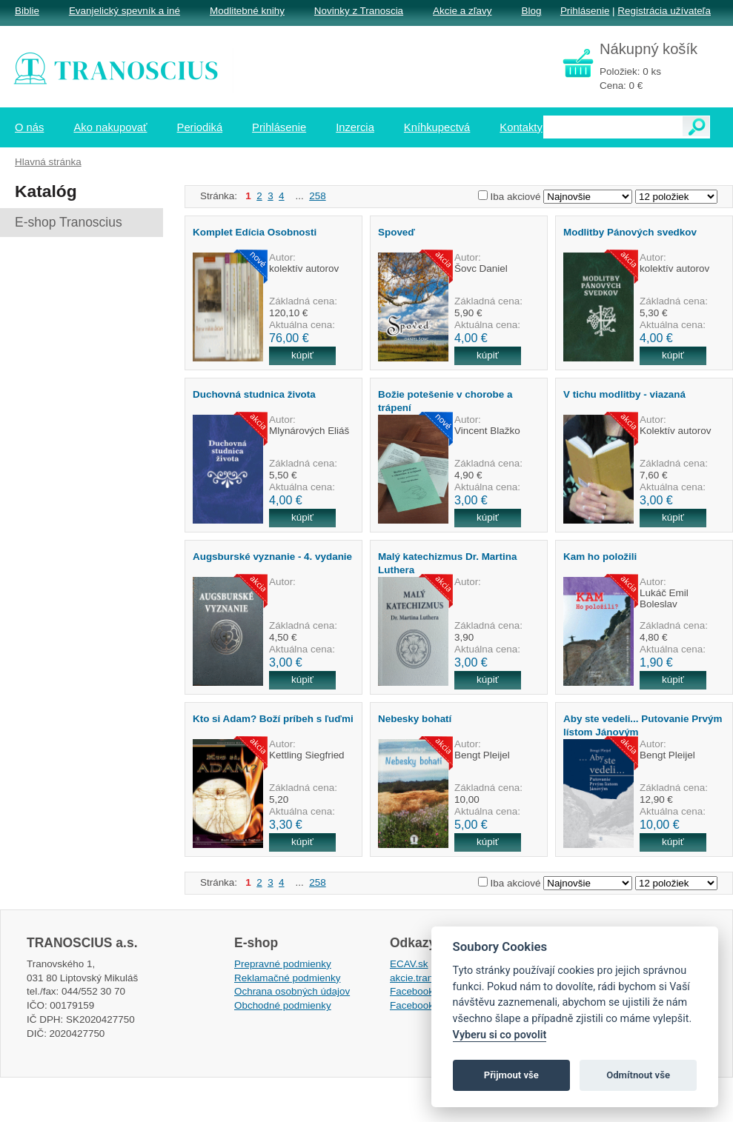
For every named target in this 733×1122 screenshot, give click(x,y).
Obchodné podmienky (282, 1005)
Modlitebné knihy (247, 10)
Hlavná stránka (48, 161)
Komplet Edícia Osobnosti (254, 232)
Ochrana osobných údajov (292, 991)
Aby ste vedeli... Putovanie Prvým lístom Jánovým (642, 725)
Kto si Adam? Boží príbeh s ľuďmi (273, 718)
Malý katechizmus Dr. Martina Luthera (447, 563)
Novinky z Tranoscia (358, 10)
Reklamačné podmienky (287, 978)
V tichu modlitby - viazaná (624, 394)
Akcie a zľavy (462, 10)
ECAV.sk (409, 963)
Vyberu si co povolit (500, 1035)
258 (317, 195)
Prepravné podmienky (282, 963)
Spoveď (396, 232)
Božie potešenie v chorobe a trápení (445, 401)
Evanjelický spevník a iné (124, 10)
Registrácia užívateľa (664, 10)
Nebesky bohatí (414, 718)
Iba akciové (516, 196)
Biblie (27, 10)
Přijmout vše (511, 1075)
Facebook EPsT (425, 1005)
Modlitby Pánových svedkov (630, 232)
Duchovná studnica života (254, 394)
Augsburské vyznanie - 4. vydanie (272, 556)
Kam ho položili (600, 556)
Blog (531, 10)
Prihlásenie (584, 10)
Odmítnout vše (638, 1075)
